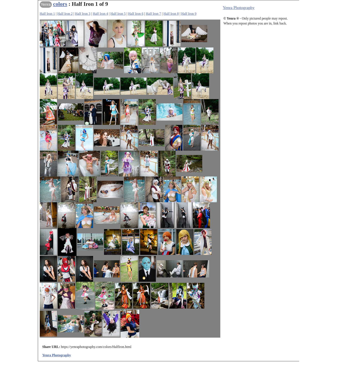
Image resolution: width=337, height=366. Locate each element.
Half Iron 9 (188, 13)
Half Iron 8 (171, 13)
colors (60, 4)
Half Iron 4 (100, 13)
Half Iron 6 (135, 13)
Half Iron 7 (153, 13)
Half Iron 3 (82, 13)
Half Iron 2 (65, 13)
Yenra (46, 4)
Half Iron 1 (47, 13)
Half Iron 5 (118, 13)
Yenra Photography (239, 7)
